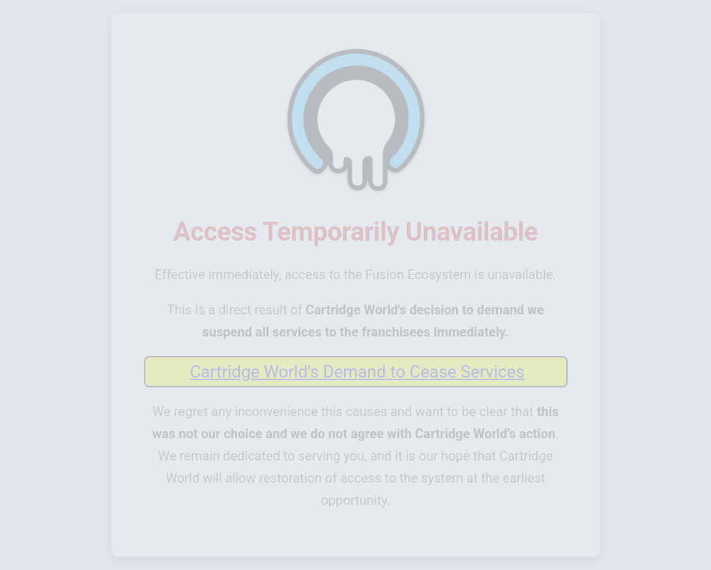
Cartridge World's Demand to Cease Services (357, 372)
